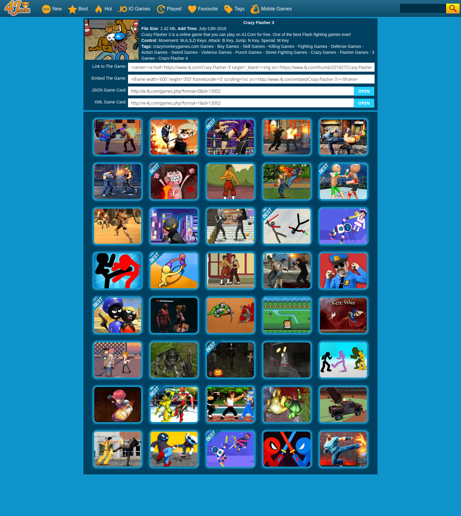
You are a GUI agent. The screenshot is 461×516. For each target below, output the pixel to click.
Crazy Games (323, 52)
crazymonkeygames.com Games (183, 46)
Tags (234, 8)
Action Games (154, 52)
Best (78, 8)
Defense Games (346, 46)
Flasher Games (354, 52)
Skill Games (254, 46)
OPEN (364, 91)
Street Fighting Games (286, 52)
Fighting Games (312, 46)
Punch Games (248, 52)
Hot (103, 8)
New (52, 8)
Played (168, 8)
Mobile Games (271, 8)
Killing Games (281, 46)
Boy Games (228, 46)
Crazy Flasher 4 (173, 58)
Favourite (202, 8)
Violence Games (216, 52)
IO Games (134, 8)
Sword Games (184, 52)
